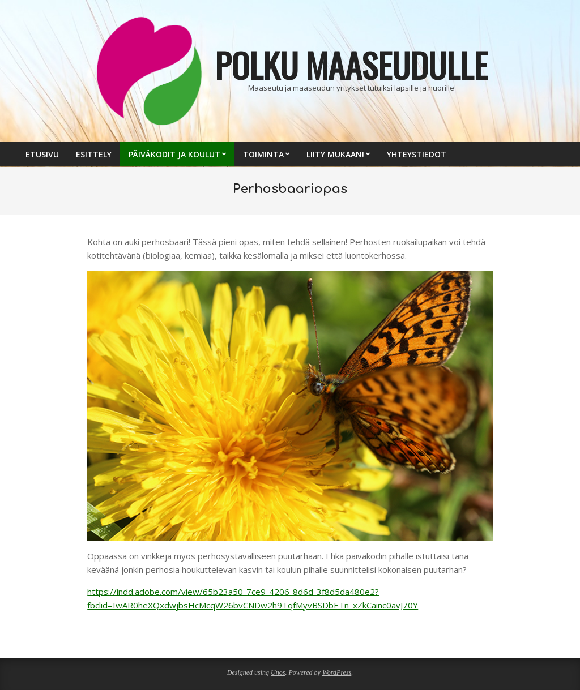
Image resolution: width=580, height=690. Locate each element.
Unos (278, 672)
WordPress (336, 672)
